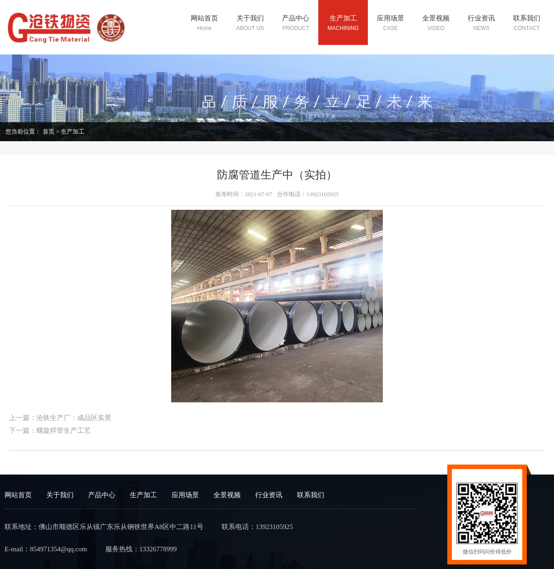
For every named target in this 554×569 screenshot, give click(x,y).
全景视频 (227, 495)
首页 (48, 131)
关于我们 (60, 495)
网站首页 (18, 495)
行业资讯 (268, 495)
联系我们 (310, 495)
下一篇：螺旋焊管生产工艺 (50, 430)
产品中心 (101, 495)
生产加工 (72, 131)
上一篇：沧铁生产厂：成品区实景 (60, 417)
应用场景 (185, 495)
